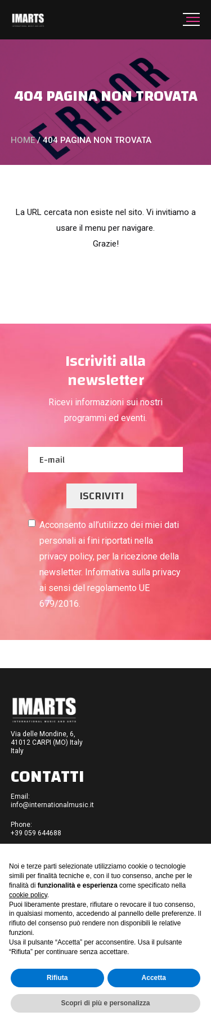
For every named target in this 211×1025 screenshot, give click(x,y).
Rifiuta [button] (57, 978)
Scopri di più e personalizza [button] (105, 1003)
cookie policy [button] (28, 895)
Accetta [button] (154, 978)
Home (23, 140)
